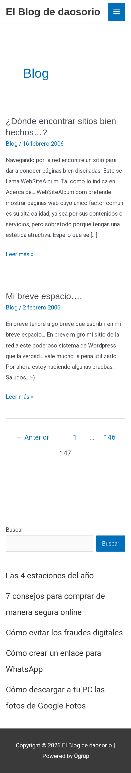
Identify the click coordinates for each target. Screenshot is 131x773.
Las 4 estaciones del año (50, 575)
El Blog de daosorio (53, 11)
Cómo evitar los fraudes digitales (64, 632)
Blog (12, 143)
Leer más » (19, 254)
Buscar (14, 529)
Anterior (32, 437)
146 (109, 437)
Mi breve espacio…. (44, 296)
